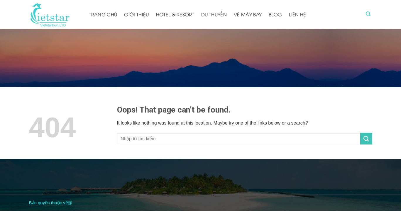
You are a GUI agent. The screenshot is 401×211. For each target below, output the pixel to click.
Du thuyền (214, 14)
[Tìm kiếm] (368, 14)
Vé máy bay (248, 14)
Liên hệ (297, 14)
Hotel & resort (175, 14)
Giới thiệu (136, 14)
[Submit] (366, 138)
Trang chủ (103, 14)
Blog (275, 14)
